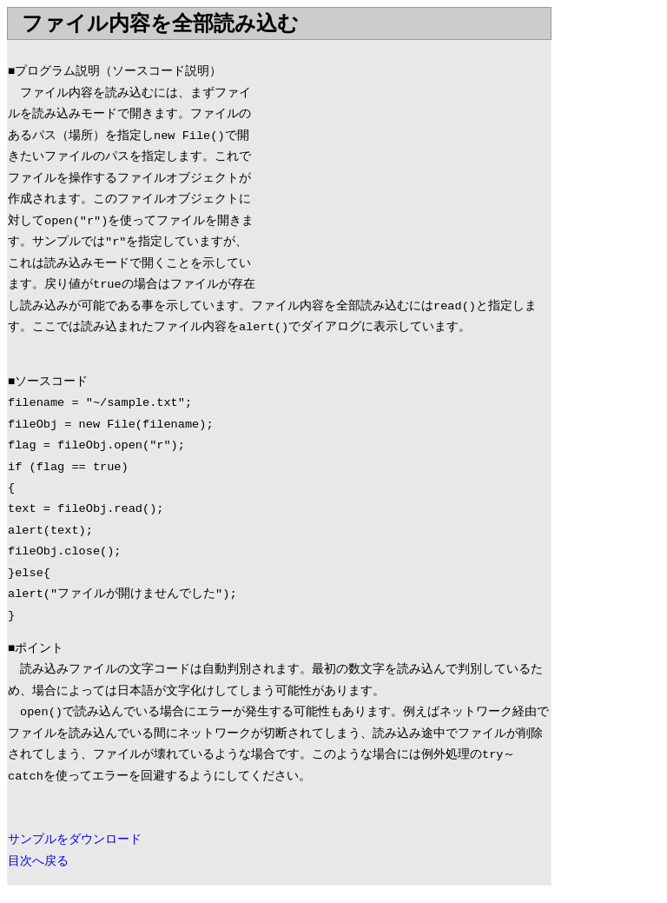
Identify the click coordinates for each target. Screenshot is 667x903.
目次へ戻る (38, 861)
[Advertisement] (405, 162)
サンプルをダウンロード (75, 840)
